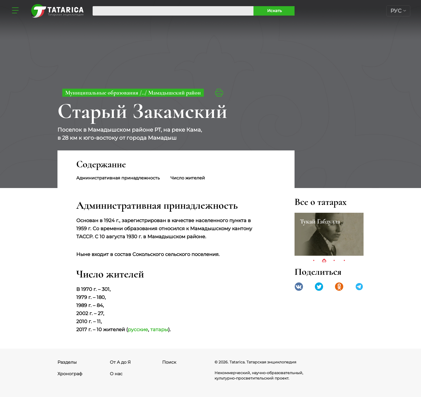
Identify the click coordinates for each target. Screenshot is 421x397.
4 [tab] (344, 261)
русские (138, 330)
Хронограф (69, 373)
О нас (116, 373)
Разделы (67, 362)
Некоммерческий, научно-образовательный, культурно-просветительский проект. (259, 375)
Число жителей (187, 178)
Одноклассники (339, 286)
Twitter (319, 286)
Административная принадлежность (118, 178)
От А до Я (120, 362)
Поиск (169, 362)
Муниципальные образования (102, 92)
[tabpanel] (329, 234)
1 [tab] (314, 261)
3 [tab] (334, 261)
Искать (274, 10)
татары (159, 330)
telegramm (359, 286)
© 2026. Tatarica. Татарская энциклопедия (255, 362)
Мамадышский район (174, 92)
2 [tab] (324, 261)
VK (299, 286)
